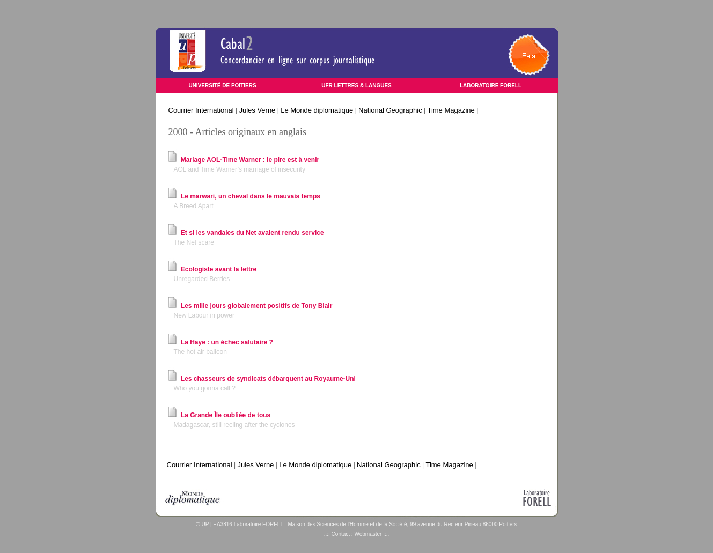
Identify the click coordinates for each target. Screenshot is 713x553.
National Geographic (390, 110)
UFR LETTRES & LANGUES (356, 86)
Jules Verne (257, 110)
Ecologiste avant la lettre (218, 269)
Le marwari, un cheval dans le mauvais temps (250, 196)
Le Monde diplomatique (317, 110)
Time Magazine (450, 110)
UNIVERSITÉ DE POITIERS (222, 86)
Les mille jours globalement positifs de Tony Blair (257, 305)
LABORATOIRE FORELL (490, 86)
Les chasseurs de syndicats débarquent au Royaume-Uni (268, 378)
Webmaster (367, 534)
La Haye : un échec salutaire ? (227, 342)
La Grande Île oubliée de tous (225, 415)
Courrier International (201, 110)
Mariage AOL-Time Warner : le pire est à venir (250, 160)
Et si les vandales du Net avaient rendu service (252, 233)
